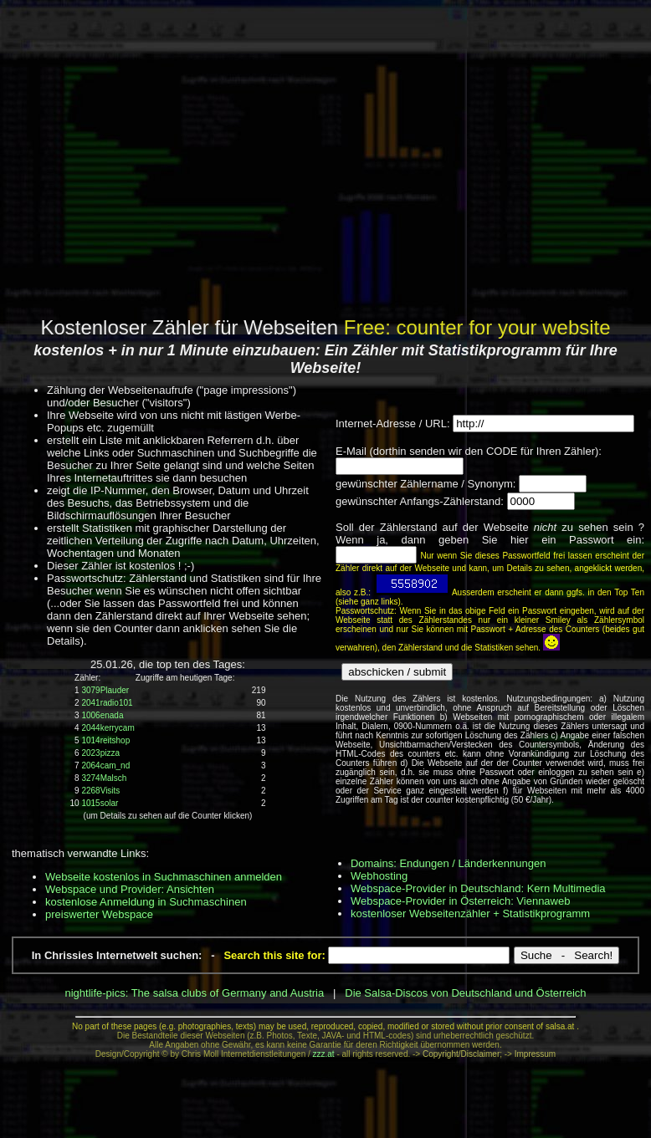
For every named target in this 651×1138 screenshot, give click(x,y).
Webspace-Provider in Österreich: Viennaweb (461, 901)
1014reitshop (105, 740)
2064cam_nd (105, 765)
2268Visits (100, 790)
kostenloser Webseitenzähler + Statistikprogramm (470, 913)
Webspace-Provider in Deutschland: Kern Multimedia (478, 888)
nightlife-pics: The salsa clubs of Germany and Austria (194, 993)
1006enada (102, 715)
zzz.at (324, 1054)
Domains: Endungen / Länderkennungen (448, 863)
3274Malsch (103, 778)
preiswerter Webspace (99, 914)
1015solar (99, 803)
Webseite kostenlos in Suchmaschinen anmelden (163, 876)
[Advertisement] (322, 157)
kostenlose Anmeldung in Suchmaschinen (146, 902)
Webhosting (379, 876)
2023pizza (100, 753)
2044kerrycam (107, 727)
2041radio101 (106, 702)
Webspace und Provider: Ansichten (129, 889)
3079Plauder (105, 690)
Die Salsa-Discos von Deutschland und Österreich (465, 993)
